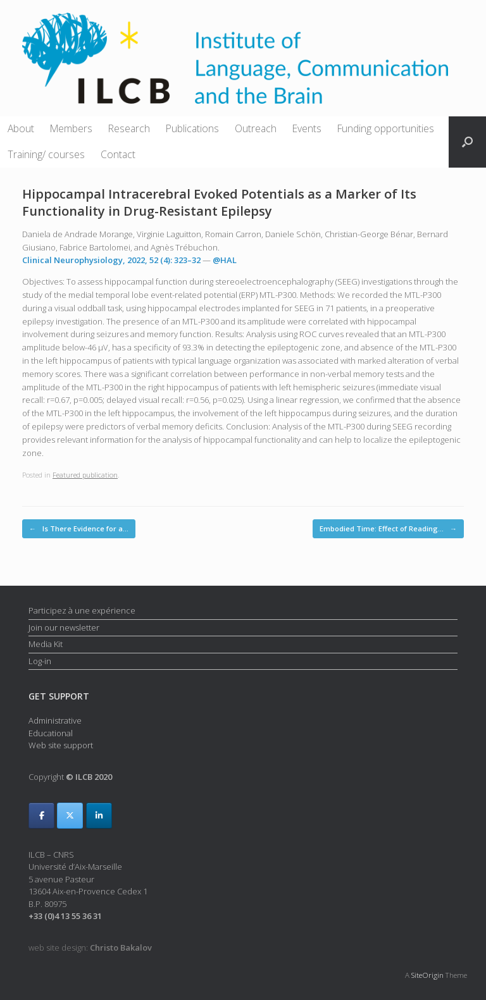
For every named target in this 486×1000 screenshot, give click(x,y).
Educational (50, 733)
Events (306, 128)
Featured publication (85, 474)
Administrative (55, 720)
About (21, 128)
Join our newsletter (63, 627)
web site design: (90, 947)
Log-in (39, 661)
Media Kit (45, 644)
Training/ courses (46, 154)
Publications (192, 128)
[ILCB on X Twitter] (70, 816)
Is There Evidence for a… (78, 529)
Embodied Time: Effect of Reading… (388, 529)
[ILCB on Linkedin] (99, 816)
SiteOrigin (427, 975)
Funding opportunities (385, 128)
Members (71, 128)
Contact (118, 154)
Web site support (60, 745)
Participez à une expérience (81, 610)
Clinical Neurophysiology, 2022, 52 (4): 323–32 (111, 260)
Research (129, 128)
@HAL (225, 260)
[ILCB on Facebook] (41, 816)
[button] (467, 142)
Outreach (256, 128)
